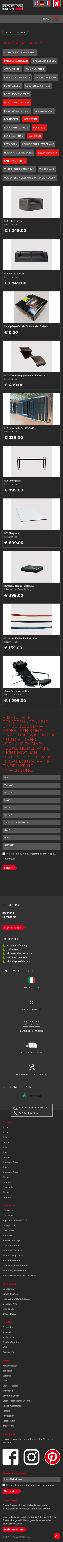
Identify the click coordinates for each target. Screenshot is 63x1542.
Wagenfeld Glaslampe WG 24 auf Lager (29, 177)
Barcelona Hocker (16, 60)
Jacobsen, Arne (10, 1303)
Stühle (6, 1152)
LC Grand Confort (11, 1245)
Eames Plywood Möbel (14, 1270)
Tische (6, 1177)
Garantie (7, 1375)
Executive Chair (45, 77)
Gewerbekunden (11, 1395)
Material (7, 1332)
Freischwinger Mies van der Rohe (19, 1275)
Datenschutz (9, 1420)
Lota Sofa (10, 144)
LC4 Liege (39, 127)
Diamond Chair (35, 69)
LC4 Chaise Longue (16, 127)
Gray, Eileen (8, 1308)
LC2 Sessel (8, 1210)
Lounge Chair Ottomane (38, 144)
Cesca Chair (8, 1230)
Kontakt (6, 1410)
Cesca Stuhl (12, 69)
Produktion (8, 1327)
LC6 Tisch (35, 135)
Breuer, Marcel (10, 1313)
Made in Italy (9, 1337)
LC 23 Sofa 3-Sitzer (16, 94)
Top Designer (9, 1283)
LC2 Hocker (11, 119)
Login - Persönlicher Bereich (16, 1400)
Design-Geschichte (12, 1405)
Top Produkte (9, 1205)
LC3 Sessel (31, 119)
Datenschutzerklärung (41, 853)
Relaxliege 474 (47, 152)
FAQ (5, 1380)
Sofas (5, 1137)
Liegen (6, 1142)
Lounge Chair (9, 1225)
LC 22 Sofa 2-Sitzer (38, 85)
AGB (5, 1347)
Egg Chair (7, 1235)
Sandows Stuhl (14, 160)
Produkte (7, 1122)
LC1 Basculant (44, 110)
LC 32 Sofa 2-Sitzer (16, 102)
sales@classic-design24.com (33, 1107)
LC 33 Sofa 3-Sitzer (16, 110)
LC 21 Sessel (12, 85)
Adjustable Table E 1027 (20, 52)
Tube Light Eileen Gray (19, 169)
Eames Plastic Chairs (13, 1250)
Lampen (7, 1182)
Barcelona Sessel (44, 60)
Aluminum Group (11, 1162)
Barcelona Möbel (11, 1260)
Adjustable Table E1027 (15, 1220)
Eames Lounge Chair (17, 77)
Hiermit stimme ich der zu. (30, 853)
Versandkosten (10, 1365)
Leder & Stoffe (10, 1385)
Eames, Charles (10, 1293)
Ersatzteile (20, 32)
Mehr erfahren (12, 927)
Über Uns (7, 1322)
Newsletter (8, 1415)
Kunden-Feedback (12, 1342)
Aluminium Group (11, 1240)
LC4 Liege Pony (13, 135)
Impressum (8, 1425)
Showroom (8, 1390)
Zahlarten (7, 1370)
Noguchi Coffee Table (18, 152)
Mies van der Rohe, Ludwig (16, 1298)
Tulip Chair (46, 169)
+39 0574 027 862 (28, 1112)
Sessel (6, 1127)
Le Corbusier (9, 1288)
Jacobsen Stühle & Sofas (15, 1265)
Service (7, 32)
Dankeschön (8, 1352)
